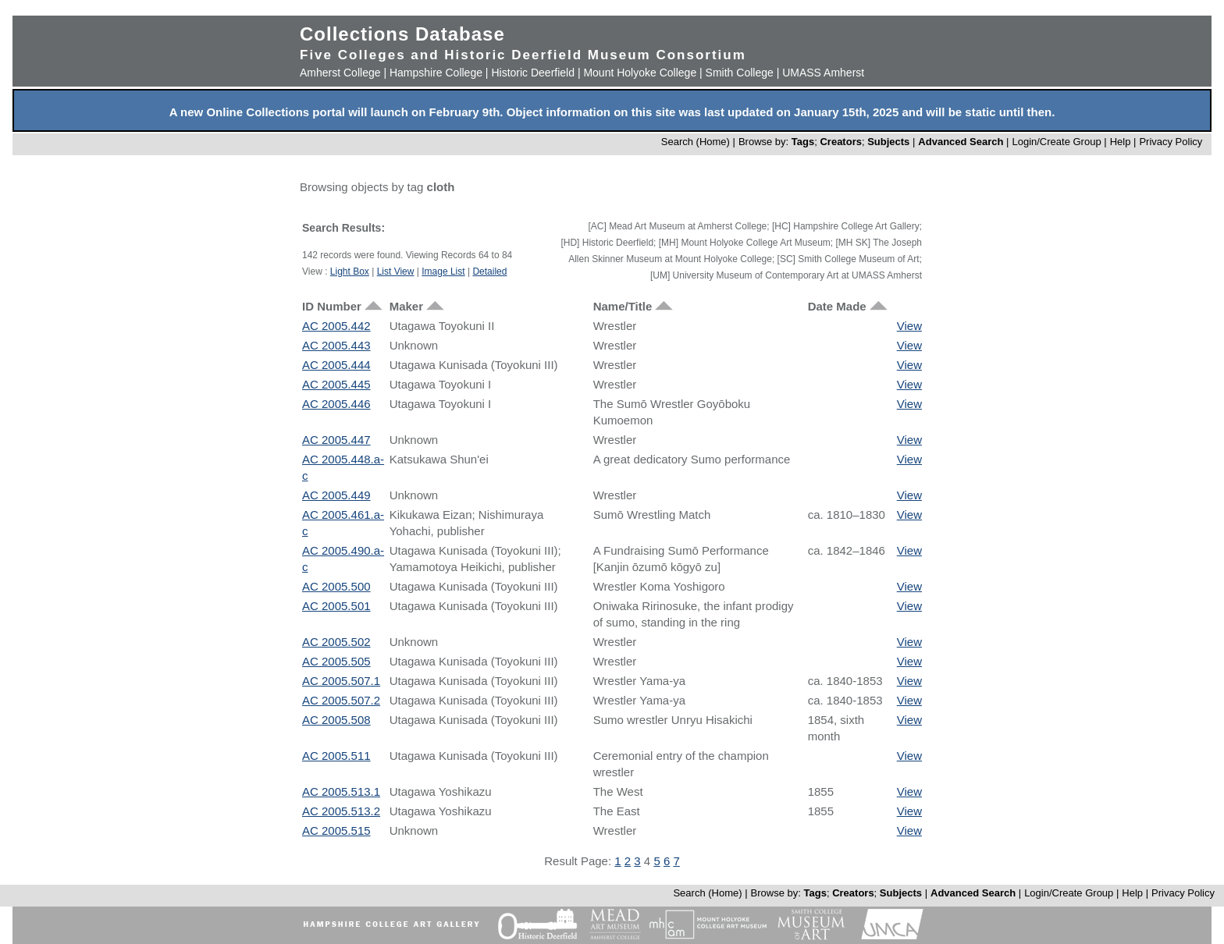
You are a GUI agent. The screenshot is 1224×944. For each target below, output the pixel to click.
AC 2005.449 (336, 495)
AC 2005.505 (336, 661)
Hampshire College (436, 72)
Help (1120, 141)
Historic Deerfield (533, 72)
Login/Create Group (1058, 141)
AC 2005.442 (336, 325)
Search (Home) (695, 141)
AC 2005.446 (336, 403)
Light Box (349, 271)
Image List (443, 271)
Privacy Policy (1170, 141)
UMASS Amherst (823, 72)
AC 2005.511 (336, 755)
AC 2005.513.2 (341, 811)
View (909, 325)
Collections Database (402, 33)
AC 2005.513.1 (341, 791)
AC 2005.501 (336, 605)
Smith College (740, 72)
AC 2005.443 (336, 345)
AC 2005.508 (336, 719)
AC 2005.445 (336, 384)
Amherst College (340, 72)
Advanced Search (960, 141)
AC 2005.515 (336, 830)
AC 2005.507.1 (341, 680)
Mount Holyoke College (639, 72)
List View (396, 271)
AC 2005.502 (336, 641)
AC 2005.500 (336, 586)
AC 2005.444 (336, 364)
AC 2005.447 (336, 439)
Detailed (489, 271)
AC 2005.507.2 (341, 700)
